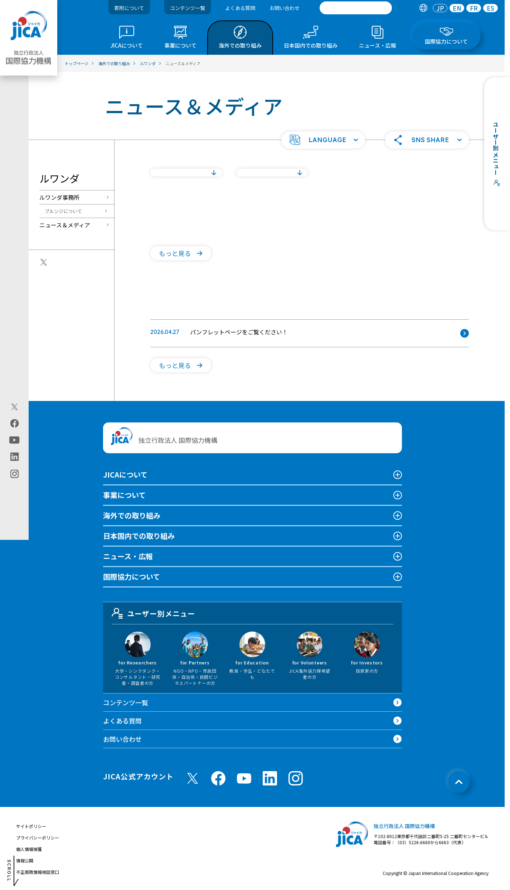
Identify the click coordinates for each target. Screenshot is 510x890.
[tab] (423, 8)
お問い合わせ (284, 7)
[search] (356, 7)
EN (457, 8)
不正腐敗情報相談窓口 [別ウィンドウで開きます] (37, 872)
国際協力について (131, 576)
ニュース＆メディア (64, 225)
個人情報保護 (29, 849)
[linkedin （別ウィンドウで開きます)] (270, 778)
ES (490, 8)
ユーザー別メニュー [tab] (153, 613)
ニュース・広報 (128, 556)
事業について (124, 495)
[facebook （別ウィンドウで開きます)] (218, 778)
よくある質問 (240, 7)
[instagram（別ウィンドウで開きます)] (14, 474)
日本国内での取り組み (139, 536)
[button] (323, 140)
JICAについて (125, 474)
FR (474, 8)
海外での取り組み (131, 515)
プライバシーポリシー (37, 838)
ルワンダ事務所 (59, 197)
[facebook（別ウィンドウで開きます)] (14, 423)
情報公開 (24, 860)
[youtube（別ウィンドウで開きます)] (14, 440)
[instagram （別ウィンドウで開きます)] (295, 778)
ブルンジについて (63, 211)
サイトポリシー (31, 826)
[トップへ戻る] (459, 782)
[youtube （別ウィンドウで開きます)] (244, 778)
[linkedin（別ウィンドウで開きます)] (14, 457)
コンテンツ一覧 (187, 7)
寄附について (129, 7)
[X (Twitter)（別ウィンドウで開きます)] (14, 407)
